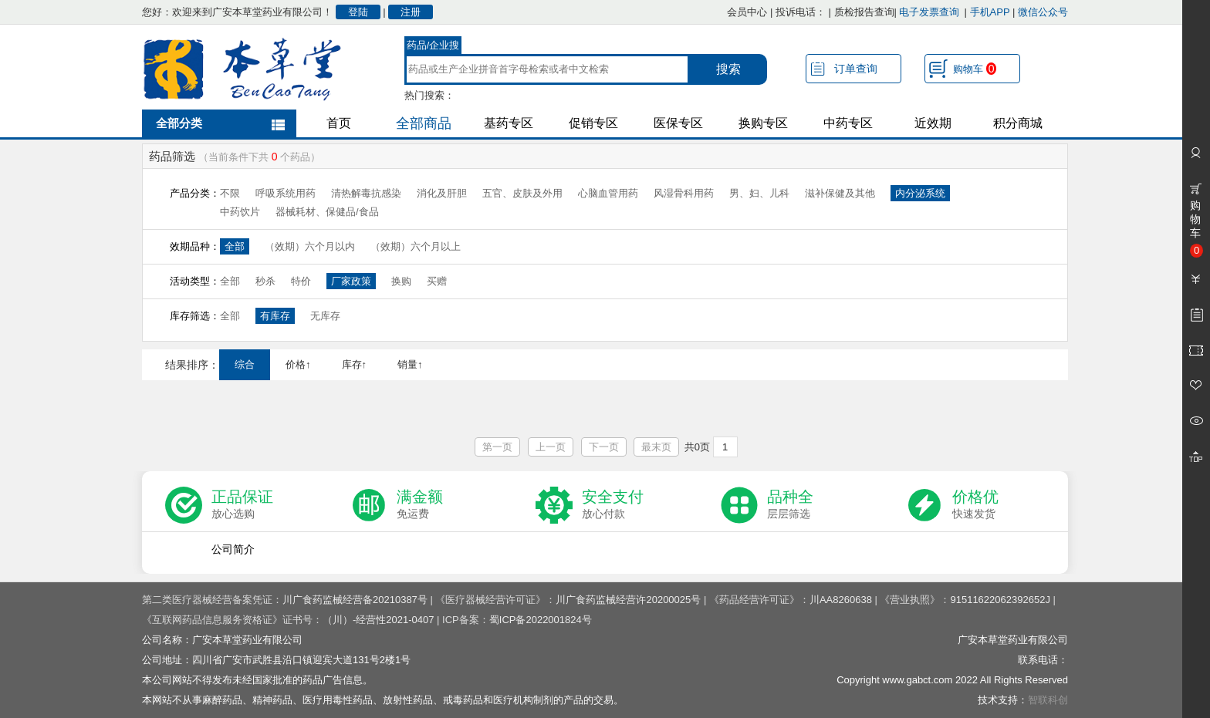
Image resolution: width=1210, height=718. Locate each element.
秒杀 (265, 281)
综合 (245, 364)
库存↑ (354, 364)
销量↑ (410, 364)
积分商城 (1018, 123)
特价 (301, 281)
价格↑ (298, 364)
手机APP (990, 12)
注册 (411, 12)
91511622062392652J (999, 599)
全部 (235, 246)
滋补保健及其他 (840, 193)
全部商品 (423, 123)
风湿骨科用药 (684, 193)
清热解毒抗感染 (366, 193)
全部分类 (179, 123)
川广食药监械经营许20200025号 (628, 599)
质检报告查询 (864, 12)
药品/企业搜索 (433, 47)
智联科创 (1048, 700)
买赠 (437, 281)
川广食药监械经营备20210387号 (355, 599)
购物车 (974, 68)
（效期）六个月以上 (415, 246)
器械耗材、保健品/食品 (327, 211)
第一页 (497, 447)
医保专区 (678, 123)
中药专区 (848, 123)
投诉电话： (801, 12)
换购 (401, 281)
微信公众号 (1043, 12)
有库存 (275, 316)
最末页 (656, 447)
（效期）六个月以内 (310, 246)
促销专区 (593, 123)
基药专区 (508, 123)
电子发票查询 (929, 12)
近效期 (932, 123)
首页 (338, 123)
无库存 (325, 316)
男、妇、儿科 (759, 193)
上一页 (551, 447)
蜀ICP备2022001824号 (540, 619)
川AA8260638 (840, 599)
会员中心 (747, 12)
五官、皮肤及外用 (522, 193)
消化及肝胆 (442, 193)
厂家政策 (351, 281)
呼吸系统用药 (285, 193)
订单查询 (855, 68)
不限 (230, 193)
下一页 (604, 447)
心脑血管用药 (608, 193)
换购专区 (763, 123)
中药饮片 (240, 211)
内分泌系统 (920, 193)
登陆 (358, 12)
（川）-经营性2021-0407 (378, 619)
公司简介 (233, 549)
